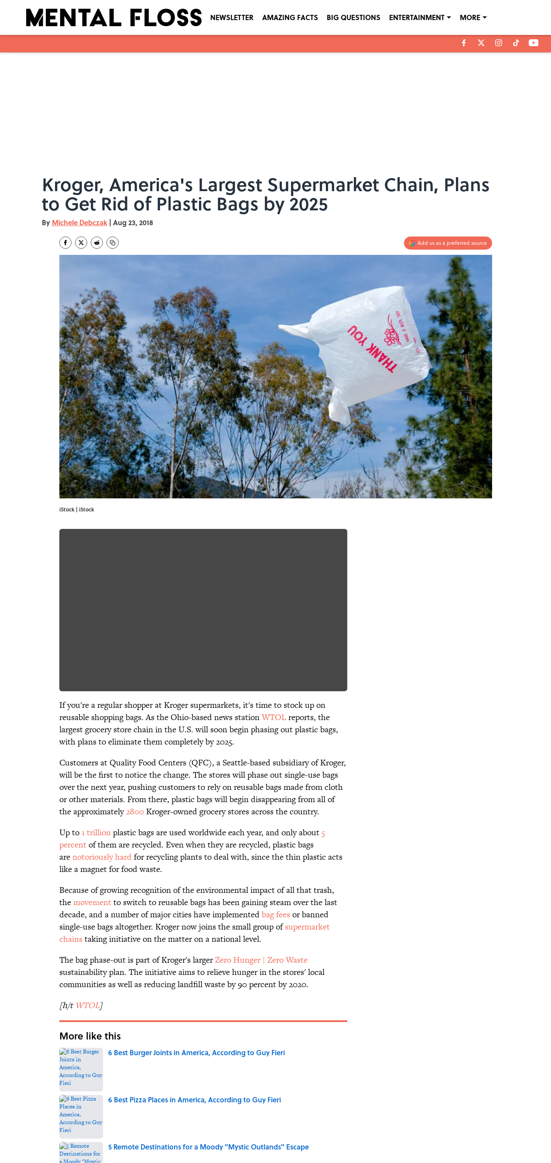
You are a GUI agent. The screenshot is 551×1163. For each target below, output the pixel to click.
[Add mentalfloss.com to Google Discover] (448, 243)
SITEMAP (285, 1133)
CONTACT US (188, 1121)
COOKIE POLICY (440, 1121)
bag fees (276, 914)
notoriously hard (102, 857)
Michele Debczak (79, 222)
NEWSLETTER (231, 17)
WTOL (274, 717)
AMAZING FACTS (290, 17)
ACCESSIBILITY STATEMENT (205, 1133)
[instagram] (498, 42)
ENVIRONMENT (114, 1061)
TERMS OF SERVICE (113, 1133)
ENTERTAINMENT (417, 17)
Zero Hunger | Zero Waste (261, 960)
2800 (135, 811)
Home (69, 1061)
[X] (481, 42)
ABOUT (98, 1121)
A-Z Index (356, 1133)
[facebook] (464, 42)
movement (92, 902)
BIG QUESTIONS (353, 17)
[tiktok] (516, 42)
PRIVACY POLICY (364, 1121)
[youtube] (534, 42)
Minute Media (258, 1155)
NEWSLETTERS (291, 1121)
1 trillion (96, 832)
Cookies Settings (441, 1133)
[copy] (112, 243)
